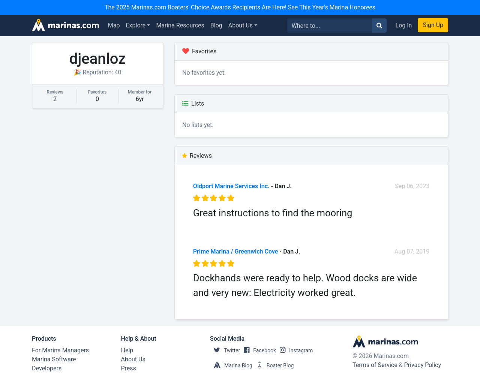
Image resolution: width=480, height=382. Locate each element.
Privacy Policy (422, 364)
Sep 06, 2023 (412, 186)
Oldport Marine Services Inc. (231, 186)
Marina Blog (231, 365)
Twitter (225, 350)
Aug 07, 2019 (411, 251)
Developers (47, 368)
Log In (404, 25)
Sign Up (433, 25)
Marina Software (54, 359)
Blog (216, 25)
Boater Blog (273, 365)
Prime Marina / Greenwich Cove (235, 251)
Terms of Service (375, 364)
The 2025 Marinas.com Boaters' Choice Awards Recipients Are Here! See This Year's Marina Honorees (240, 7)
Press (128, 368)
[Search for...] (329, 25)
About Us (240, 25)
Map (114, 25)
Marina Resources (180, 25)
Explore (136, 25)
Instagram (294, 350)
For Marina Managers (60, 350)
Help (127, 350)
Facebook (258, 350)
